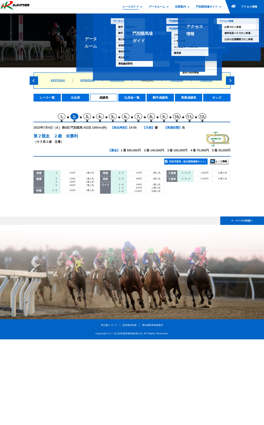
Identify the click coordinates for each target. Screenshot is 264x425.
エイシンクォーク (72, 249)
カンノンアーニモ (72, 184)
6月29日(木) (117, 80)
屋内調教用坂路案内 (152, 410)
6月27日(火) (58, 80)
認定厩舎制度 (130, 410)
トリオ (65, 192)
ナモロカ (67, 220)
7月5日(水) (176, 80)
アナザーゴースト (72, 213)
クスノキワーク (71, 206)
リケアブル (68, 227)
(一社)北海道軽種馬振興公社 (127, 419)
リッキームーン (71, 235)
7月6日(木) (206, 80)
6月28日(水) (87, 80)
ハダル (65, 199)
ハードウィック (71, 242)
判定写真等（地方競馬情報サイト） (188, 163)
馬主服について (109, 410)
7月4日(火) (146, 80)
